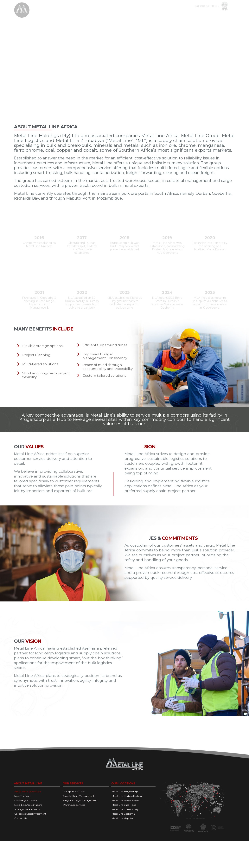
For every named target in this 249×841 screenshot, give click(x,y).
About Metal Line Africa (27, 791)
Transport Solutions (74, 791)
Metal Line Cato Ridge (124, 804)
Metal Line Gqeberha (123, 813)
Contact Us (20, 818)
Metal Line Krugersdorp (125, 791)
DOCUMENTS (198, 13)
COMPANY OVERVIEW (104, 13)
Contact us (221, 13)
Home (83, 13)
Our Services (134, 13)
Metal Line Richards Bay (125, 809)
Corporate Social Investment (30, 813)
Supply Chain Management (78, 795)
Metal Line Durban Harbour (127, 795)
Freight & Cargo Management (80, 800)
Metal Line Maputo (122, 818)
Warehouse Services (74, 804)
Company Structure (25, 800)
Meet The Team (22, 795)
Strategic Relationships (27, 809)
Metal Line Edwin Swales (125, 800)
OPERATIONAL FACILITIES (167, 13)
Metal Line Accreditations (28, 804)
